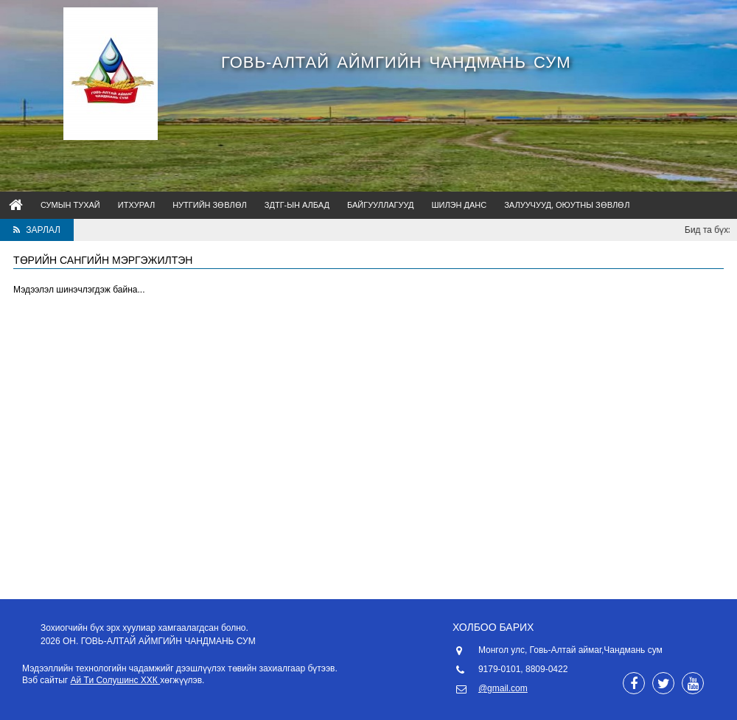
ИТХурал (136, 204)
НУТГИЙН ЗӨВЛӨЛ (209, 204)
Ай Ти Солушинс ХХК (116, 680)
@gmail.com (503, 688)
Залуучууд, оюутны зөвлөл (566, 204)
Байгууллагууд (380, 204)
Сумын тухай (70, 204)
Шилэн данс (458, 204)
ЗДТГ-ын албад (297, 204)
